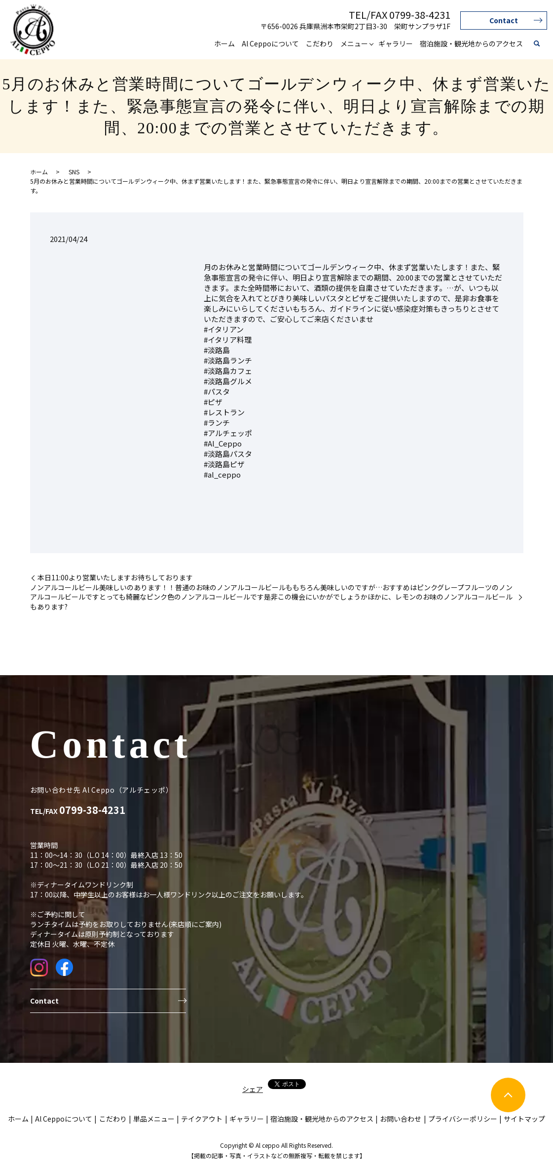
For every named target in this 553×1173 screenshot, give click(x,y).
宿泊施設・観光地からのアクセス (471, 43)
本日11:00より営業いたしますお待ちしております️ (115, 577)
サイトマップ (524, 1119)
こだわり (319, 43)
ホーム (224, 43)
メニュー (354, 43)
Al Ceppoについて (270, 43)
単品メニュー (154, 1119)
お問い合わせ (400, 1119)
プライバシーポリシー (462, 1119)
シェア (252, 1089)
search (536, 44)
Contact (503, 20)
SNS (74, 171)
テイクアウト (201, 1119)
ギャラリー (395, 43)
